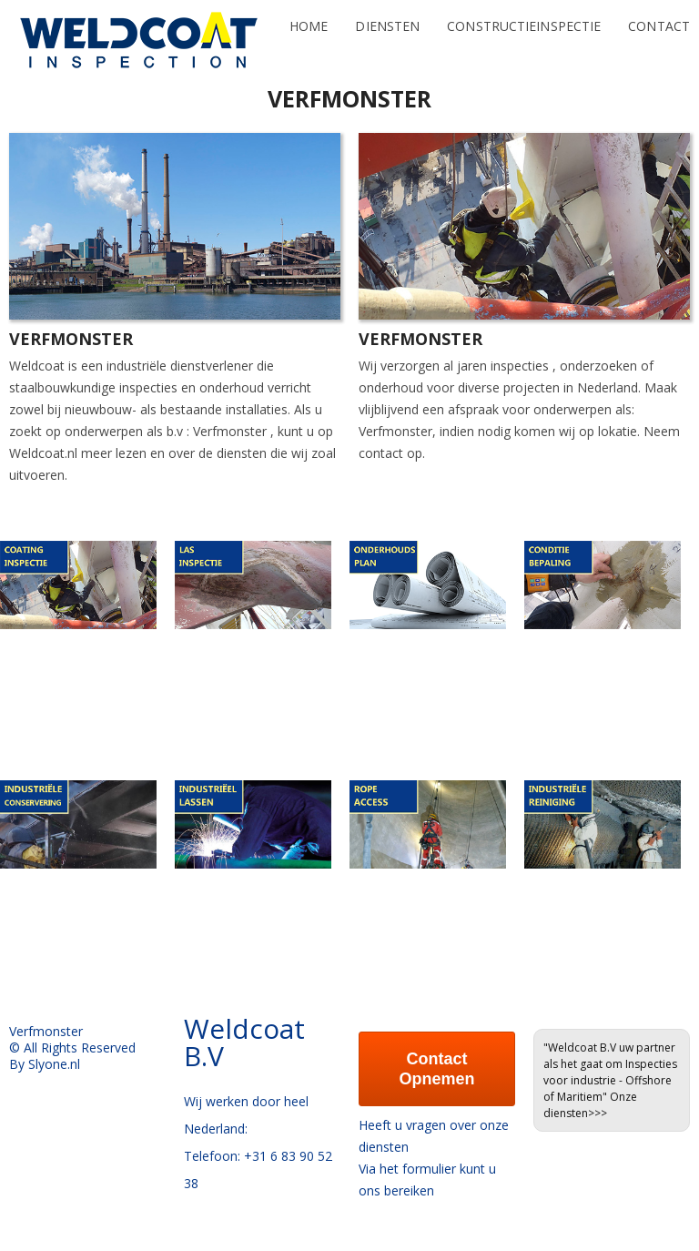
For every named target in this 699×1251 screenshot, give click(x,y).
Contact (659, 17)
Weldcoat (37, 365)
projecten (531, 387)
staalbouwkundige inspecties (93, 387)
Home (308, 17)
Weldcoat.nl (43, 453)
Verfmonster (230, 431)
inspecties (520, 365)
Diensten (387, 17)
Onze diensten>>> (590, 1105)
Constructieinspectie (524, 17)
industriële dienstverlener (179, 365)
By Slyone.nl (44, 1064)
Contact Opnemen (436, 1069)
